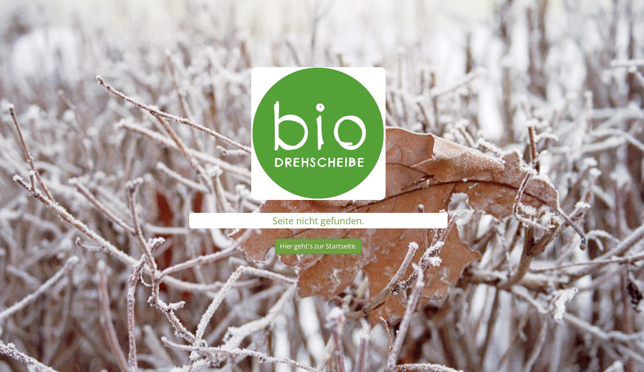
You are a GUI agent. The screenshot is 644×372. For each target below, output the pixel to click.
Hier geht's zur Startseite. (318, 246)
